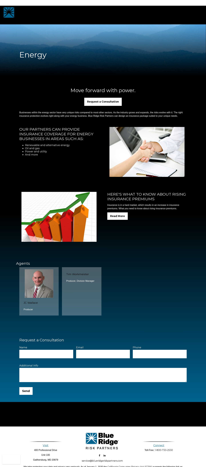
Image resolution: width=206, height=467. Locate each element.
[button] (105, 15)
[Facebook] (99, 453)
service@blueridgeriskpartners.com (102, 458)
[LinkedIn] (104, 453)
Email (80, 347)
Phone (137, 347)
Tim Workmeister (77, 274)
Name (23, 347)
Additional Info (28, 365)
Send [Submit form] (26, 391)
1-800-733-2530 (164, 450)
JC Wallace (31, 302)
